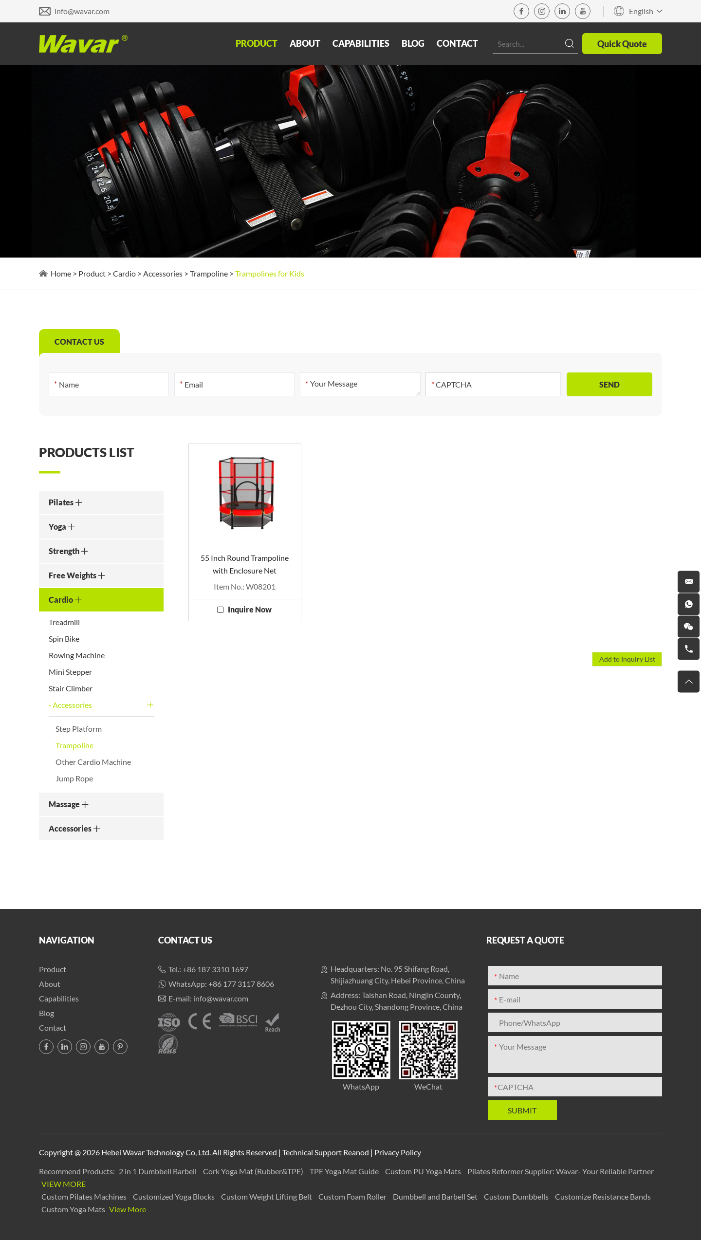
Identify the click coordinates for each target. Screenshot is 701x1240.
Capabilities (360, 43)
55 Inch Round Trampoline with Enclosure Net (245, 564)
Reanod (356, 1152)
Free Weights (77, 575)
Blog (413, 43)
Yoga (62, 526)
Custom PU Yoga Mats (423, 1171)
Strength (69, 550)
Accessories (163, 273)
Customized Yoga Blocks (174, 1196)
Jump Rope (74, 778)
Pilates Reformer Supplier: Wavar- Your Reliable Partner (560, 1171)
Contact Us (185, 940)
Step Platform (78, 728)
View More (63, 1183)
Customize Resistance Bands (603, 1196)
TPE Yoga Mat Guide (345, 1171)
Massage (69, 804)
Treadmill (64, 622)
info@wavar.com (82, 11)
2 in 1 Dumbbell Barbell (158, 1171)
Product (256, 43)
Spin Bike (64, 638)
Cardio (124, 273)
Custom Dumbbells (517, 1196)
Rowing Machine (77, 655)
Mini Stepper (70, 671)
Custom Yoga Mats (74, 1209)
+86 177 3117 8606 (241, 983)
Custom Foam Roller (353, 1196)
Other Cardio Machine (93, 761)
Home (61, 273)
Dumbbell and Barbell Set (436, 1196)
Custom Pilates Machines (84, 1196)
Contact (457, 43)
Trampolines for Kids (269, 273)
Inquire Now (250, 609)
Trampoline (209, 273)
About (305, 43)
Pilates (66, 502)
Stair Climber (70, 688)
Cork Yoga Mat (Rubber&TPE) (254, 1171)
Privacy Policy (397, 1152)
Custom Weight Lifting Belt (267, 1196)
